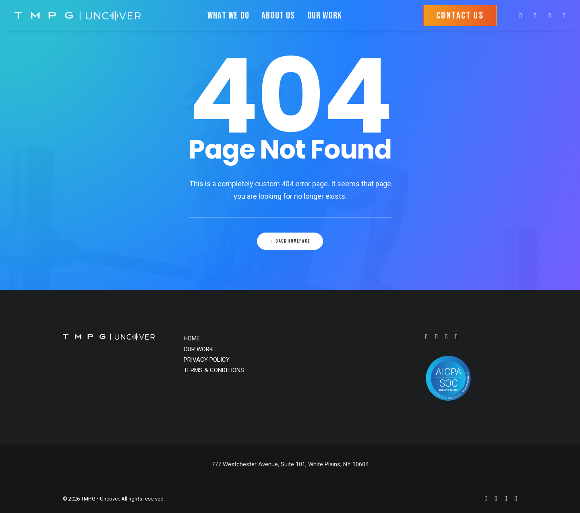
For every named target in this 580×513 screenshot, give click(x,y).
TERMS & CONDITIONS (214, 370)
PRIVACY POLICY (207, 359)
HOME (192, 338)
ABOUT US (278, 15)
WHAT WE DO (228, 15)
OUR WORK (324, 15)
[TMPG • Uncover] (77, 16)
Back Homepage (290, 241)
